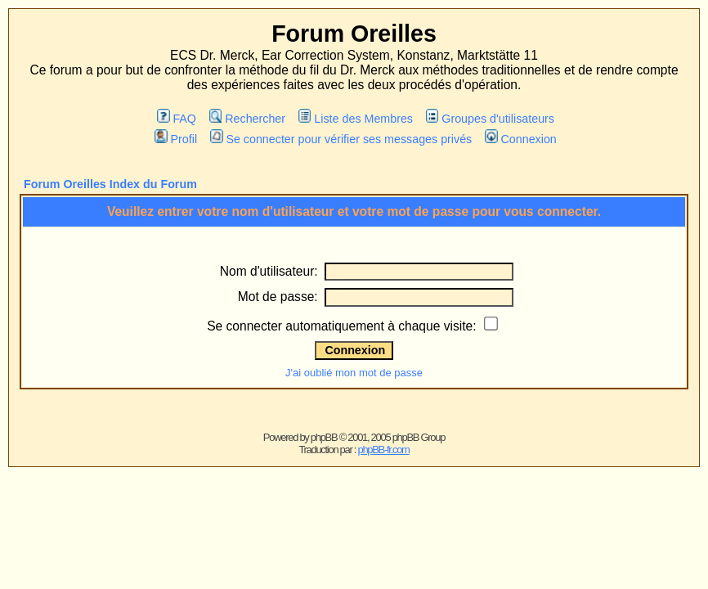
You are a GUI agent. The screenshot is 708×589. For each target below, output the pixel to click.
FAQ (176, 118)
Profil (176, 139)
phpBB (324, 437)
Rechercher (247, 118)
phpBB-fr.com (383, 449)
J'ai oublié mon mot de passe (354, 372)
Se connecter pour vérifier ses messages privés (341, 139)
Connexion (521, 139)
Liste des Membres (355, 118)
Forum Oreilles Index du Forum (110, 184)
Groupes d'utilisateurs (490, 118)
